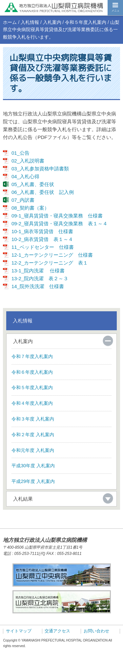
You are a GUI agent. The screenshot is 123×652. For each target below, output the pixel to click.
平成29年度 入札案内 (32, 481)
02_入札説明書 (27, 160)
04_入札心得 (25, 176)
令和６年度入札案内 (32, 372)
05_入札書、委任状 (32, 184)
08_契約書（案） (30, 208)
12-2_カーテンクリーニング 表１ (49, 263)
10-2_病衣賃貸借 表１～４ (42, 239)
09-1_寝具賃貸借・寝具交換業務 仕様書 (57, 215)
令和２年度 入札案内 (32, 434)
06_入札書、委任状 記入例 (42, 192)
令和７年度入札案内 (32, 356)
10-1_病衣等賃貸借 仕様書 (42, 231)
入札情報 (30, 22)
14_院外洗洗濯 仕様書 (37, 286)
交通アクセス (57, 631)
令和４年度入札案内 (32, 403)
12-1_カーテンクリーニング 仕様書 (52, 255)
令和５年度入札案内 (85, 22)
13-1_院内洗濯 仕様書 (38, 270)
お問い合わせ (96, 631)
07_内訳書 (22, 200)
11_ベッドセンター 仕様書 (42, 247)
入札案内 (52, 22)
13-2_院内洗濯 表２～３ (39, 278)
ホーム (10, 22)
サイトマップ (18, 631)
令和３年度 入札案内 (32, 418)
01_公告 (20, 153)
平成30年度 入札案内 (32, 465)
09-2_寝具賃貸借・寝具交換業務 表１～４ (59, 223)
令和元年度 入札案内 (32, 450)
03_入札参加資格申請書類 (40, 168)
